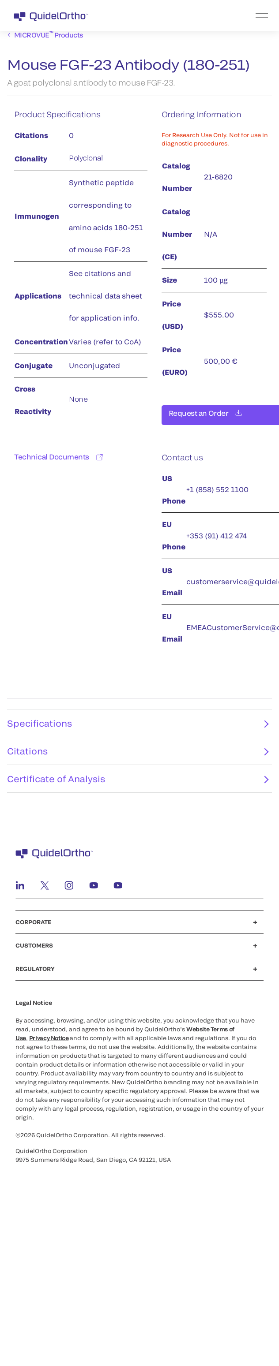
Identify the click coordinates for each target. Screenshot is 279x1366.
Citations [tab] (137, 756)
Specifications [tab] (137, 728)
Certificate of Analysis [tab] (137, 784)
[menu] (193, 15)
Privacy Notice (49, 1043)
